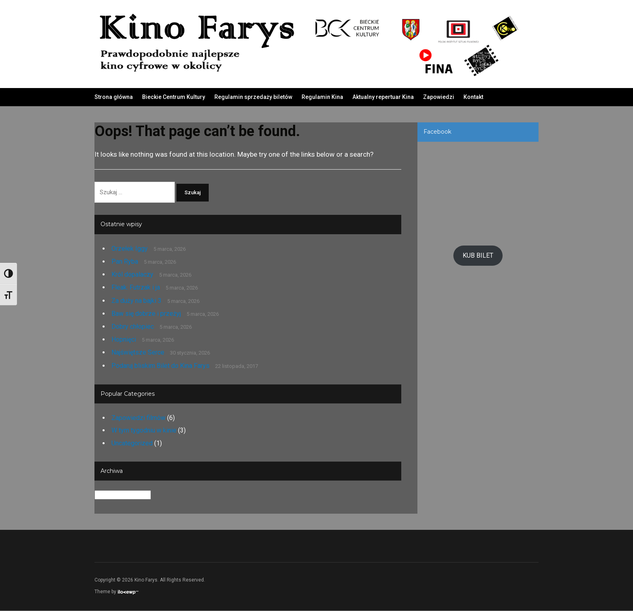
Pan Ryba (124, 262)
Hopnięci (123, 340)
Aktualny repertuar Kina (383, 97)
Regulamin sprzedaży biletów (253, 97)
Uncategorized (132, 443)
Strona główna (113, 97)
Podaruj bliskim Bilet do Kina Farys (160, 366)
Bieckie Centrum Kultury (173, 97)
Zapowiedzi (438, 97)
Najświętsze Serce (137, 353)
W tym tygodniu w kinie (143, 431)
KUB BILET (478, 255)
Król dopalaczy (132, 275)
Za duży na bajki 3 (136, 301)
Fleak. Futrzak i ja (135, 288)
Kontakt (473, 97)
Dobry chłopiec (132, 327)
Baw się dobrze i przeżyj (146, 314)
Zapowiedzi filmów (138, 418)
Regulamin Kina (322, 97)
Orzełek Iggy (129, 249)
